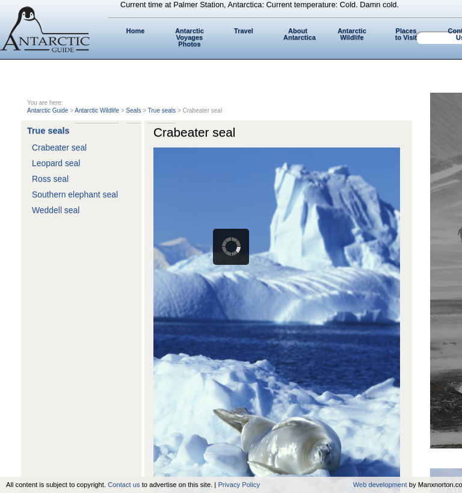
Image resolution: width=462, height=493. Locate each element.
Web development (380, 484)
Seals (133, 110)
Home (135, 30)
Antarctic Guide (47, 110)
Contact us (124, 484)
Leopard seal (56, 163)
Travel (243, 30)
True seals (162, 110)
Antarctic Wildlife (351, 34)
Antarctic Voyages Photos (189, 37)
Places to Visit (406, 34)
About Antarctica (299, 34)
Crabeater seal (59, 147)
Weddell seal (55, 210)
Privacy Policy (239, 484)
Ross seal (50, 179)
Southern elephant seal (75, 194)
